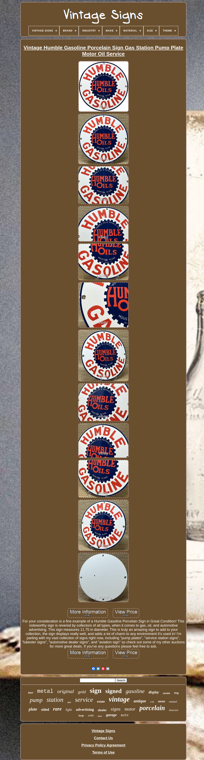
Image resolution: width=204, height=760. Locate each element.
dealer (102, 710)
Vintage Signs (103, 731)
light (69, 710)
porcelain (152, 708)
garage (111, 715)
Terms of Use (103, 752)
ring (176, 693)
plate (33, 709)
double (166, 693)
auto (124, 715)
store (100, 716)
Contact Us (103, 738)
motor (130, 709)
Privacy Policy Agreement (103, 745)
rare (57, 709)
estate (101, 701)
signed (113, 691)
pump (36, 700)
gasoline (135, 691)
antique (140, 701)
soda (91, 715)
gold (82, 691)
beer (30, 692)
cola (152, 701)
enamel (173, 701)
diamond (173, 710)
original (65, 691)
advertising (85, 709)
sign (95, 690)
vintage (119, 699)
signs (116, 709)
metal (45, 691)
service (84, 699)
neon (161, 701)
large (81, 715)
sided (45, 710)
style (69, 702)
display (154, 692)
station (55, 699)
